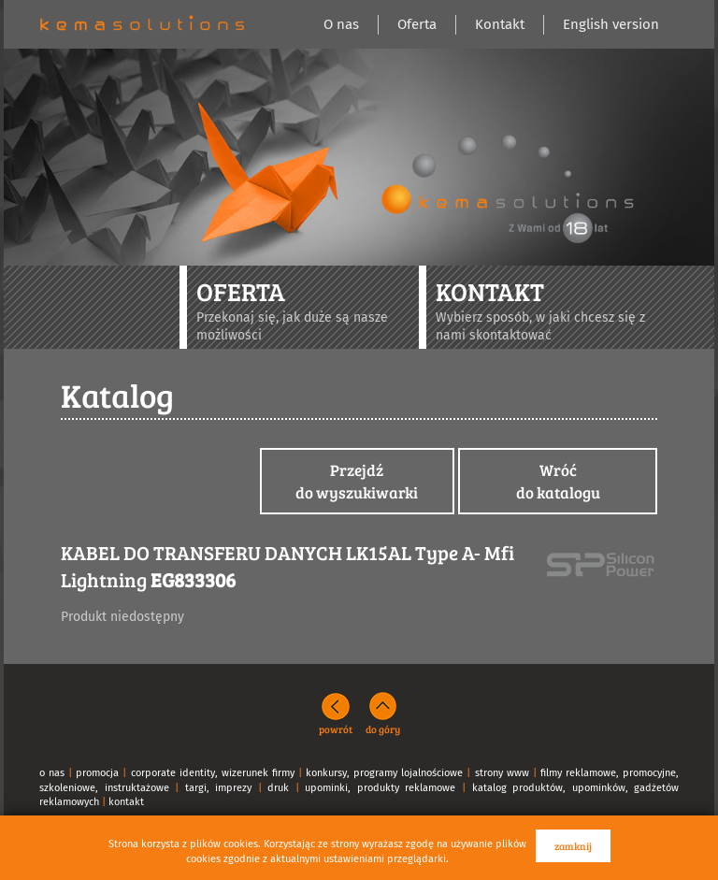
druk (278, 788)
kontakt (126, 802)
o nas (52, 773)
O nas (341, 24)
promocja (97, 773)
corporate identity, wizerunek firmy (212, 773)
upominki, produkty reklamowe (380, 788)
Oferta (417, 24)
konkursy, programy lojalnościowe (384, 773)
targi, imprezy (218, 788)
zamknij (573, 846)
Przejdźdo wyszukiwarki (356, 481)
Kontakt (499, 24)
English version (611, 24)
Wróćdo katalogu (558, 481)
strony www (502, 773)
